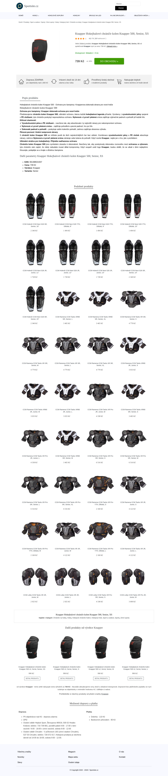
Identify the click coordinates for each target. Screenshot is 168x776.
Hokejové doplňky (56, 15)
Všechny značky (24, 752)
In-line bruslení (117, 15)
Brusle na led (95, 15)
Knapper (87, 46)
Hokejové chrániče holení (81, 618)
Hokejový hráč (64, 22)
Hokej (34, 15)
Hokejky (76, 15)
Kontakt (122, 757)
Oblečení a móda (141, 15)
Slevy (20, 762)
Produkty (26, 22)
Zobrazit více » (112, 46)
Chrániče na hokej (75, 22)
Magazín (71, 752)
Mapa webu (73, 757)
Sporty (43, 22)
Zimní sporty (50, 22)
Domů (21, 15)
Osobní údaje (73, 762)
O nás (121, 752)
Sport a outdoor (35, 22)
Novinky (21, 757)
